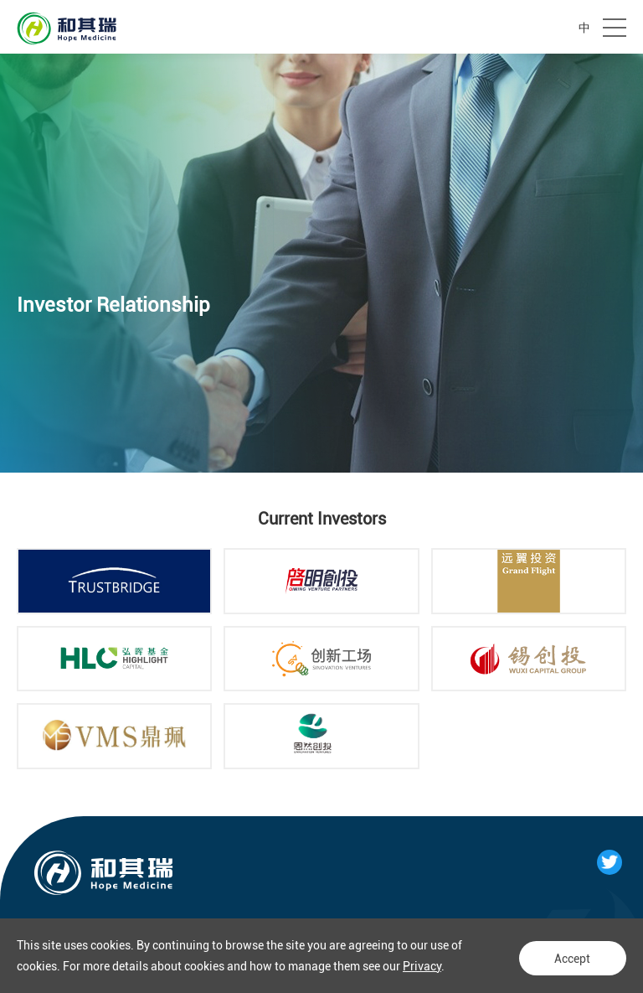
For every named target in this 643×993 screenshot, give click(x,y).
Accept (568, 956)
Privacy (422, 966)
